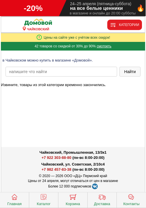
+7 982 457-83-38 (56, 169)
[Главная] (38, 22)
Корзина (73, 199)
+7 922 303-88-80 (56, 157)
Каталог (43, 199)
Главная (14, 199)
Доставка (102, 199)
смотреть (104, 46)
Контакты (131, 199)
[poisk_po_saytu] (61, 72)
